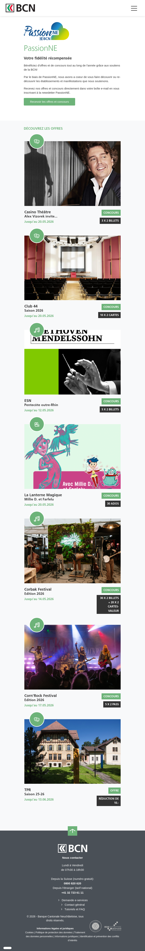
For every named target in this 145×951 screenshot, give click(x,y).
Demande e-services (72, 900)
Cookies (29, 932)
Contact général (72, 904)
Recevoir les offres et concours (49, 101)
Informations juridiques (66, 936)
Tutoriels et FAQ (72, 909)
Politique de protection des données (53, 932)
